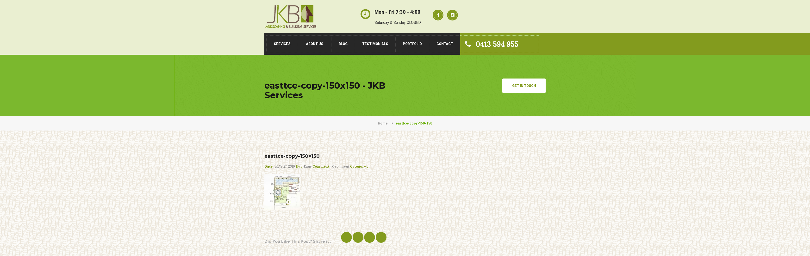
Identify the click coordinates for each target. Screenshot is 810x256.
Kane (304, 166)
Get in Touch (524, 86)
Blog (343, 44)
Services (282, 44)
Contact (444, 44)
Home (383, 123)
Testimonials (375, 44)
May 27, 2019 (279, 166)
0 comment (330, 166)
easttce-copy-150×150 (292, 156)
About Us (314, 44)
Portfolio (412, 44)
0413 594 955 (491, 44)
